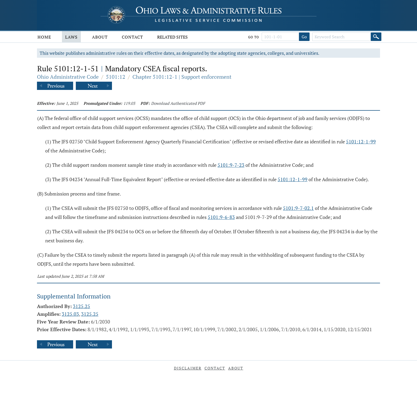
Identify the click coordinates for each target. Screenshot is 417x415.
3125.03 (70, 314)
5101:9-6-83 (221, 217)
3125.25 (81, 306)
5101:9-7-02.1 (298, 208)
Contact (132, 37)
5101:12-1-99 (361, 141)
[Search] (376, 36)
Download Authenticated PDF (178, 103)
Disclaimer (188, 368)
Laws (71, 37)
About (100, 37)
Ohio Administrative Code (68, 76)
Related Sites (172, 37)
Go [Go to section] (304, 37)
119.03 (129, 103)
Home (44, 37)
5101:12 (115, 76)
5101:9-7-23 (231, 165)
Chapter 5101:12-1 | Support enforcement (181, 76)
